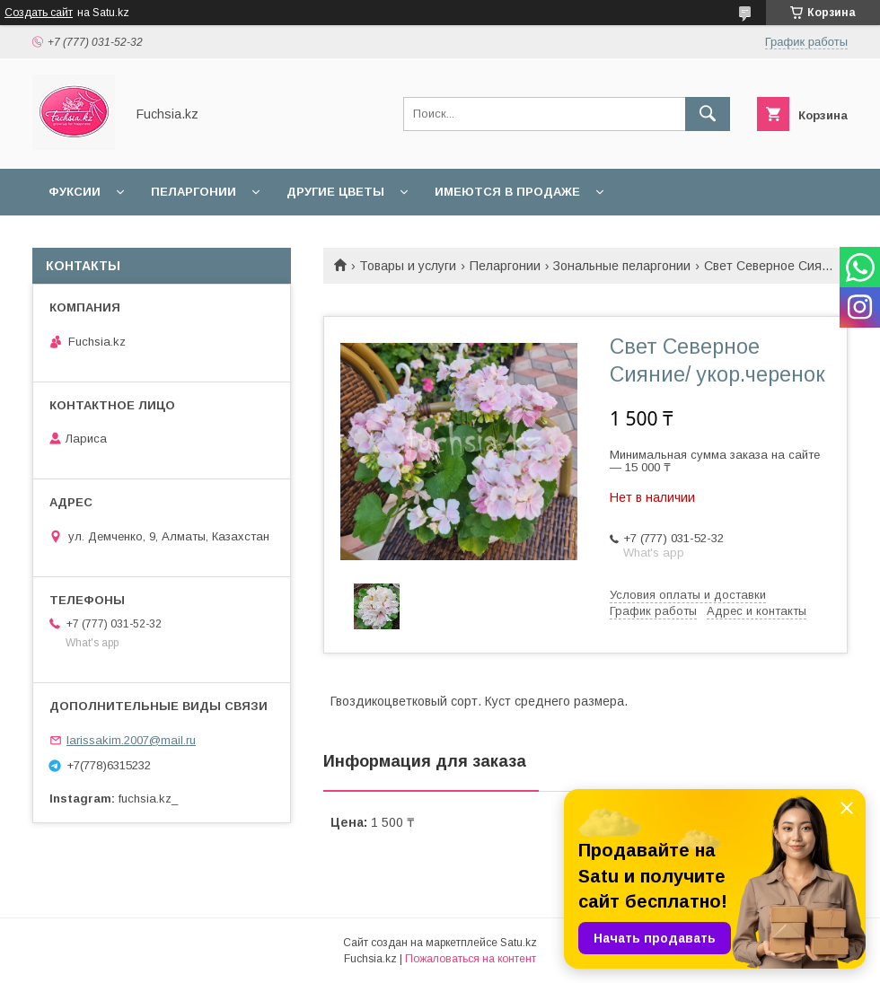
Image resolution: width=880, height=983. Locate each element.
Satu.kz (518, 942)
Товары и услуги (407, 266)
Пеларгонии (193, 191)
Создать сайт (38, 12)
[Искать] (707, 114)
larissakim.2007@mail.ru (131, 740)
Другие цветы (335, 191)
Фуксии (74, 191)
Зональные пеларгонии (622, 266)
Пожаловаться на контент (470, 958)
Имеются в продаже (507, 191)
